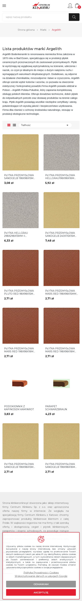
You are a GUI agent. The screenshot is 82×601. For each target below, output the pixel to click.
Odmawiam (41, 584)
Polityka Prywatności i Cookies (41, 572)
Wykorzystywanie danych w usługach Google (41, 576)
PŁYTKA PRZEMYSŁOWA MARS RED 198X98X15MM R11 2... (60, 292)
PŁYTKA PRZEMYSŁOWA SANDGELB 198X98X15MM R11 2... (20, 466)
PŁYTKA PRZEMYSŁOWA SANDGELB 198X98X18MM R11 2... (61, 466)
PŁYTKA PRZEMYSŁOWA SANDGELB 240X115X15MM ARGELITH (61, 234)
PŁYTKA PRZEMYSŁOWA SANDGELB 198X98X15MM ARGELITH (20, 177)
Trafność (45, 125)
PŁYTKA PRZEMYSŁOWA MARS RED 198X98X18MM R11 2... (61, 350)
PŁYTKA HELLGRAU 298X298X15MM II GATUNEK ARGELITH (16, 234)
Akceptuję (41, 592)
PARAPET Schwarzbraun (56, 408)
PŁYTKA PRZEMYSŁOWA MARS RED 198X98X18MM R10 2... (20, 350)
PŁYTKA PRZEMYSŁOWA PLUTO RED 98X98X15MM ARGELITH (19, 292)
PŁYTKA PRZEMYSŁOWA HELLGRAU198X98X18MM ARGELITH (61, 177)
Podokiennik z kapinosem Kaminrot (19, 408)
